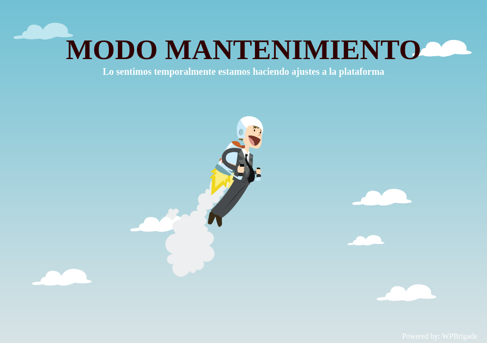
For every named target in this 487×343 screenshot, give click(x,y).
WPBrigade (459, 336)
